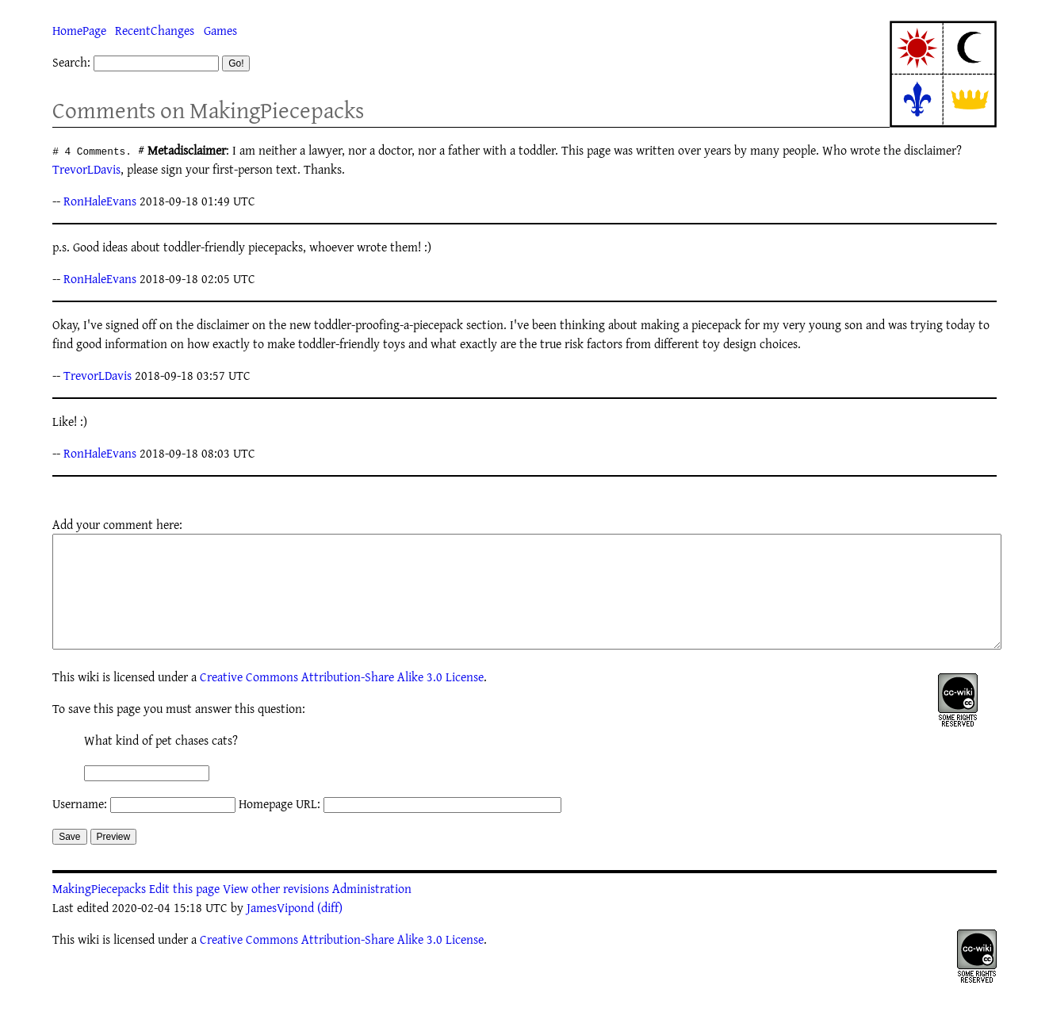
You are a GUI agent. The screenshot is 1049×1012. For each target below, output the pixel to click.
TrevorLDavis (86, 168)
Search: (71, 61)
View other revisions (276, 912)
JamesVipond (280, 931)
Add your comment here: (117, 524)
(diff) (330, 931)
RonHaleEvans (99, 200)
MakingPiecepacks (99, 912)
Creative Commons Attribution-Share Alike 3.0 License (342, 700)
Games (220, 30)
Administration (372, 912)
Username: (79, 827)
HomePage (79, 30)
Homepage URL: (279, 827)
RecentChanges (154, 30)
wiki (88, 700)
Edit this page (184, 912)
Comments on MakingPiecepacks (208, 110)
